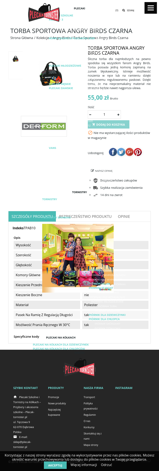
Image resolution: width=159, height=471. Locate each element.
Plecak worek (79, 111)
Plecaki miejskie (79, 70)
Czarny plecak (79, 175)
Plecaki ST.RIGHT (79, 57)
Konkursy (89, 427)
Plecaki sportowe (91, 89)
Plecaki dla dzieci (79, 61)
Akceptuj (55, 465)
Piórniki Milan (99, 283)
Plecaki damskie (61, 88)
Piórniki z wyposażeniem (107, 275)
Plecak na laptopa (91, 84)
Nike (79, 157)
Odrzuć (106, 464)
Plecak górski (79, 107)
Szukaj (130, 10)
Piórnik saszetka (107, 310)
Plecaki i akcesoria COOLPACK (79, 52)
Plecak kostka (79, 116)
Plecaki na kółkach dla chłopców (59, 348)
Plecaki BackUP (79, 134)
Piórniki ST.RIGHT (101, 287)
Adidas (83, 148)
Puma (79, 153)
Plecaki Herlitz (79, 125)
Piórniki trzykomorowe (107, 297)
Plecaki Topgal (79, 143)
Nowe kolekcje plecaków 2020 (72, 38)
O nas (87, 421)
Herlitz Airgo (79, 204)
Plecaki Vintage (79, 75)
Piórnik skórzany (107, 323)
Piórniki (95, 270)
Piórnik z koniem (107, 337)
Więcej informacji (84, 464)
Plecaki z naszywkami (79, 184)
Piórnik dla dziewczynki (107, 314)
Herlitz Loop (79, 213)
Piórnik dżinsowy (107, 328)
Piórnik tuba (107, 306)
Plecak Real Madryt (79, 166)
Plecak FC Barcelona (79, 162)
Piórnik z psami (107, 332)
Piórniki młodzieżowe (107, 301)
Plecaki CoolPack (80, 139)
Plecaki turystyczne (79, 102)
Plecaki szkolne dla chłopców (79, 29)
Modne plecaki (79, 171)
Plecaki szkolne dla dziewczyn (79, 25)
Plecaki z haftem (95, 66)
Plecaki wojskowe (79, 121)
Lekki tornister (87, 199)
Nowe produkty (57, 403)
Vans (52, 148)
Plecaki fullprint (79, 79)
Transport (89, 397)
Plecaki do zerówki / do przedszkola (79, 34)
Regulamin (90, 415)
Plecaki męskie (60, 84)
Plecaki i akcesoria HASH (80, 47)
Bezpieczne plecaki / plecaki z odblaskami (79, 180)
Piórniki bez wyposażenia (107, 279)
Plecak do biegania (79, 98)
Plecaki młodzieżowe (65, 65)
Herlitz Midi (79, 208)
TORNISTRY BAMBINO (56, 217)
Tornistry (49, 199)
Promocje (53, 397)
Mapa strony (91, 445)
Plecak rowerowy (79, 93)
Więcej (80, 352)
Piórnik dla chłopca (104, 319)
